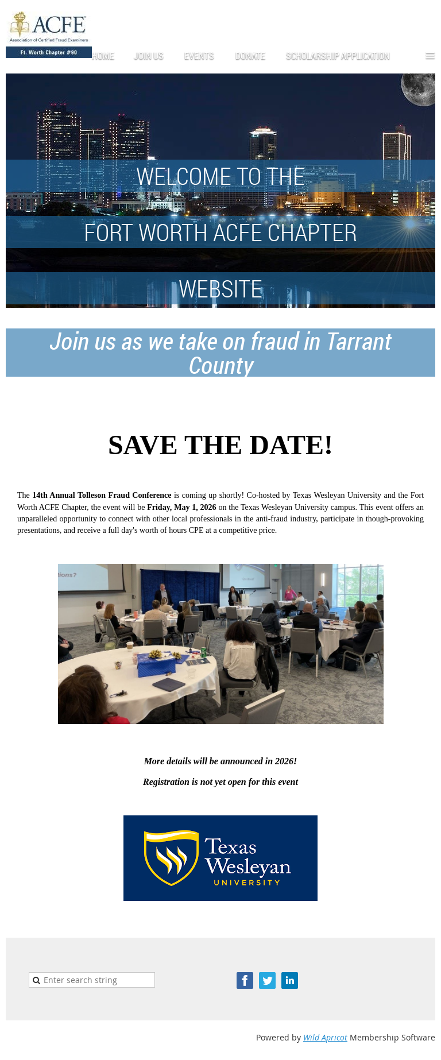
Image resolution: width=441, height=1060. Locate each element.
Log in (423, 16)
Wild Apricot (325, 1037)
